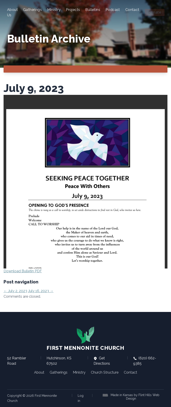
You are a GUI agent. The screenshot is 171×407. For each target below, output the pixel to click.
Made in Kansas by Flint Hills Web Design (135, 396)
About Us (12, 12)
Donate (154, 12)
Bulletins (92, 10)
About (39, 372)
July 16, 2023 (40, 291)
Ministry (54, 10)
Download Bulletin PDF (23, 271)
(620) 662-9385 (144, 361)
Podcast (113, 10)
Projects (73, 10)
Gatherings (32, 10)
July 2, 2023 (15, 291)
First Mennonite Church (85, 338)
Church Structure (104, 372)
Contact (132, 10)
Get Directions (102, 361)
